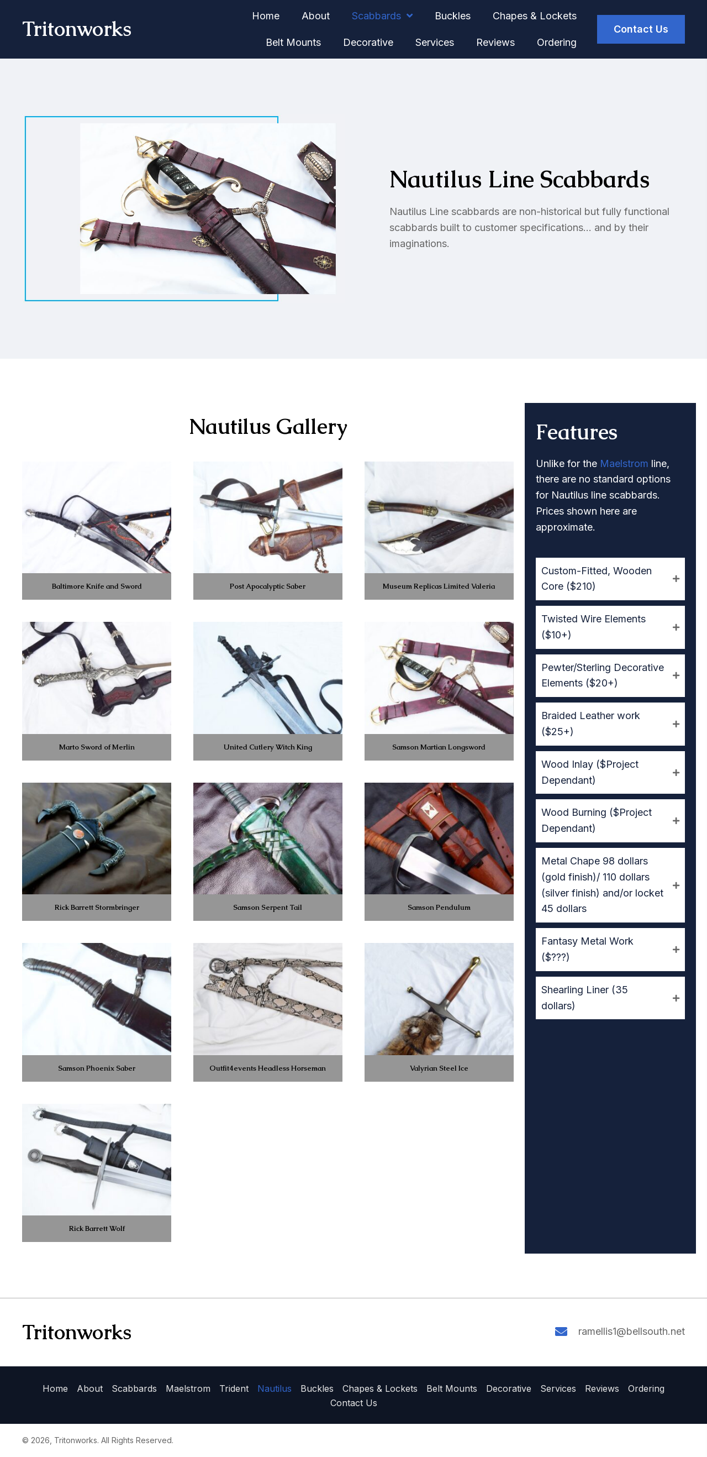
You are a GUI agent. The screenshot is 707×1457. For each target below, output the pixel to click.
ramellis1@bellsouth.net (631, 1331)
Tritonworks (76, 29)
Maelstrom (624, 463)
